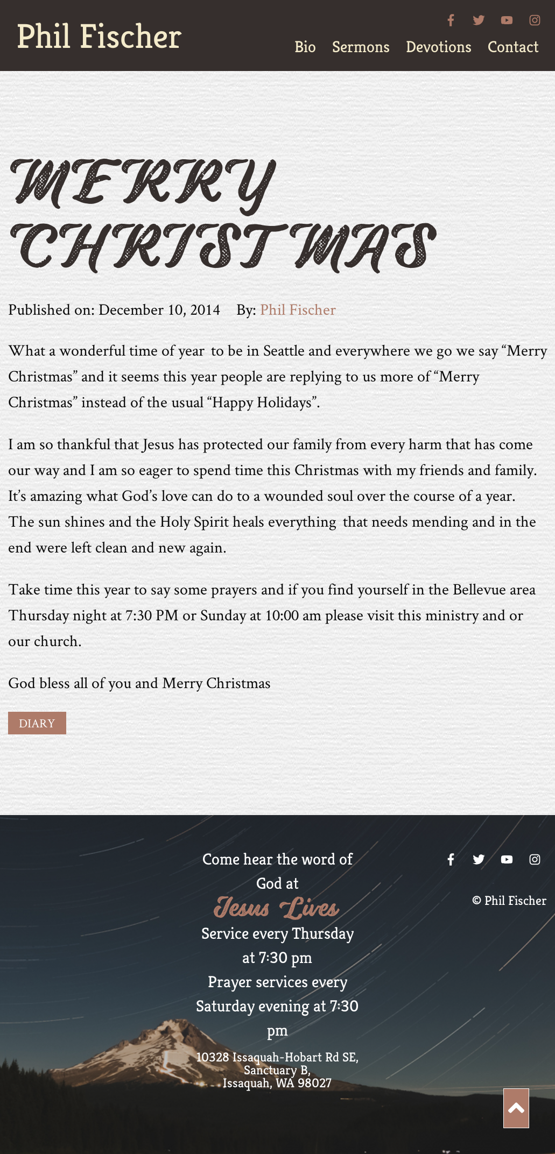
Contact (513, 47)
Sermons (361, 47)
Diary (37, 723)
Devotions (439, 47)
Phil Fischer (99, 36)
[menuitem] (305, 47)
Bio (305, 47)
